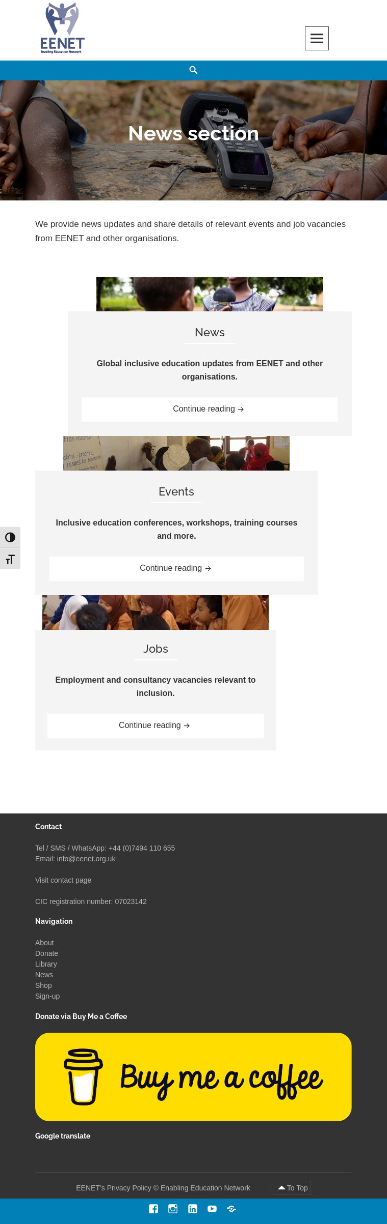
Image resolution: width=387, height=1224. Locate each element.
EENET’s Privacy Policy (113, 1188)
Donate (46, 953)
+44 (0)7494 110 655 (142, 848)
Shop (43, 985)
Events (176, 491)
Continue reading (218, 407)
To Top (297, 1188)
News (210, 332)
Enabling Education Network (206, 1188)
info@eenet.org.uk (86, 859)
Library (46, 964)
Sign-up (47, 996)
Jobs (155, 648)
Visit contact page (63, 880)
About (44, 943)
